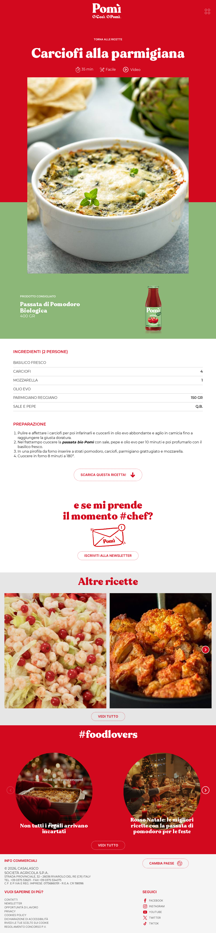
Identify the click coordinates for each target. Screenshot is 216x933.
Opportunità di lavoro (21, 907)
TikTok (150, 924)
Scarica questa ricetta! (103, 475)
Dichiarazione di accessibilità (26, 919)
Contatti (11, 899)
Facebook (152, 901)
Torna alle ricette (108, 39)
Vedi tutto (108, 716)
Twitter (151, 918)
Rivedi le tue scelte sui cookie (26, 922)
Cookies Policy (15, 915)
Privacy (10, 911)
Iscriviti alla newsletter (108, 556)
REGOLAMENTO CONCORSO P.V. (25, 926)
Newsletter (13, 903)
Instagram (153, 906)
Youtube (152, 912)
